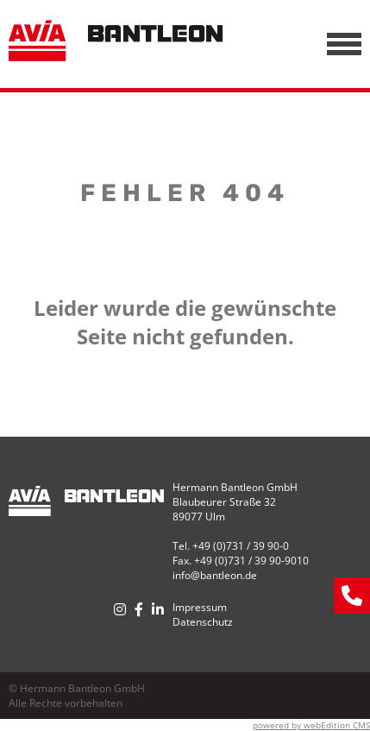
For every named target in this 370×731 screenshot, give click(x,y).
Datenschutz (202, 621)
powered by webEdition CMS (311, 725)
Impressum (199, 607)
